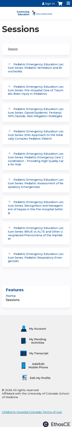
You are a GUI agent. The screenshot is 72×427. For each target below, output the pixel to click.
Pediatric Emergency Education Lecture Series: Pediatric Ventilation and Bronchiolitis (36, 68)
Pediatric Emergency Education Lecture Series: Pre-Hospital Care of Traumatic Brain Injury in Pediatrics (36, 90)
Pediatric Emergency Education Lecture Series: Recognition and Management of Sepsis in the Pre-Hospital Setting (36, 207)
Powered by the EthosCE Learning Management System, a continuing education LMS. (56, 424)
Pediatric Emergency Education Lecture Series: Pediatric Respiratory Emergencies (36, 257)
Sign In (50, 3)
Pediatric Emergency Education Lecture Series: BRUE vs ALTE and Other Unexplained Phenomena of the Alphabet (36, 233)
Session (13, 49)
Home (11, 296)
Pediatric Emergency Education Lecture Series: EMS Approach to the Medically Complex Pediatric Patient (36, 135)
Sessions (13, 300)
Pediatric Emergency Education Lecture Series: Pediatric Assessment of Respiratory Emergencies (36, 183)
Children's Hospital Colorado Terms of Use (32, 412)
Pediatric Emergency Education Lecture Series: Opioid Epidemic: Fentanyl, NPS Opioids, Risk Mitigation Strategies (36, 112)
